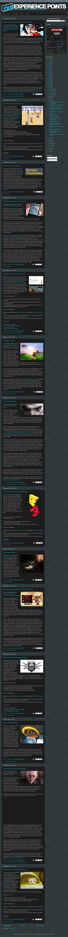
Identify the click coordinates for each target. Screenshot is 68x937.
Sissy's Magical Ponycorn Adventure (12, 325)
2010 (49, 147)
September (51, 94)
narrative (13, 393)
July (50, 98)
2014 (49, 81)
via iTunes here (22, 143)
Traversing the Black (9, 552)
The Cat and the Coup (20, 282)
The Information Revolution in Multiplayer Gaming (18, 589)
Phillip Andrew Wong (30, 934)
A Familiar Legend (8, 340)
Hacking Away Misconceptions (12, 166)
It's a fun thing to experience (15, 857)
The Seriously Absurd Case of (14, 768)
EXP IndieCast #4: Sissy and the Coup (14, 274)
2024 (49, 63)
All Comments (50, 160)
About (9, 14)
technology (13, 761)
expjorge (62, 50)
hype (18, 96)
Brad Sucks (15, 328)
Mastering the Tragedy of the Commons (14, 201)
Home (4, 14)
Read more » (6, 153)
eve (7, 581)
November (51, 90)
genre (8, 921)
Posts (49, 157)
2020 (49, 70)
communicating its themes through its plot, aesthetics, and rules (19, 432)
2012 (49, 85)
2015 (49, 79)
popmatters (21, 96)
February (51, 143)
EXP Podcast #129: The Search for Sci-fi (15, 869)
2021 (49, 68)
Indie (17, 333)
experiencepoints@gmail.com (58, 27)
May (50, 137)
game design (13, 96)
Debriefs (28, 14)
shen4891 (62, 41)
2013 (49, 83)
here (30, 146)
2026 (49, 59)
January (51, 145)
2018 (49, 74)
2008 (49, 151)
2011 (49, 87)
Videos (22, 14)
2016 (49, 78)
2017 (49, 76)
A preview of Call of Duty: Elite (11, 709)
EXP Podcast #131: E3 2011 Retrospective (15, 492)
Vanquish (11, 774)
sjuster (51, 41)
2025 (49, 61)
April (50, 139)
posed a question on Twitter (31, 379)
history (14, 333)
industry (8, 715)
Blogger (52, 934)
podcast (8, 158)
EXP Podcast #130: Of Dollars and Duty (14, 657)
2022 (49, 66)
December (51, 89)
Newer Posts (7, 925)
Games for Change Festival (12, 235)
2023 (49, 64)
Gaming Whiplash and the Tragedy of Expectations (18, 22)
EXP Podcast (15, 14)
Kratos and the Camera (9, 401)
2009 (49, 149)
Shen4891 (62, 44)
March (50, 141)
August (50, 96)
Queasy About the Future (10, 723)
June (50, 100)
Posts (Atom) (12, 928)
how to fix (37, 39)
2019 (49, 72)
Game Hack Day (17, 174)
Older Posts (39, 925)
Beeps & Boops (7, 884)
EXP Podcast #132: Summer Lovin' (13, 103)
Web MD (21, 751)
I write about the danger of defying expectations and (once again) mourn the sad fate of (11, 28)
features (8, 96)
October (51, 92)
